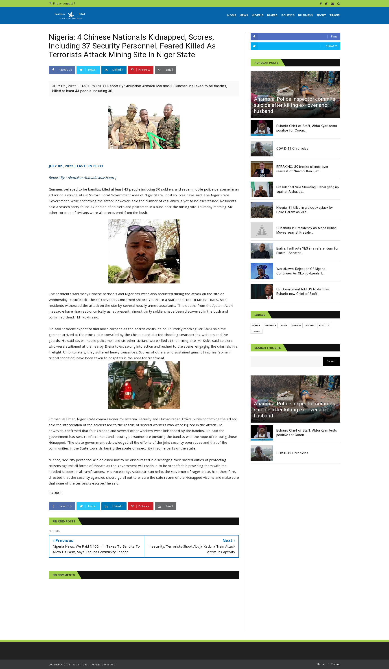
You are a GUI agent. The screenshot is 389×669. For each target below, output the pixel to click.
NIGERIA (257, 15)
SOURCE (55, 492)
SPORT (321, 15)
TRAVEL (335, 15)
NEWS (244, 15)
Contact (335, 664)
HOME (231, 15)
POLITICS (288, 15)
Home (321, 664)
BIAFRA (272, 15)
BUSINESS (305, 15)
